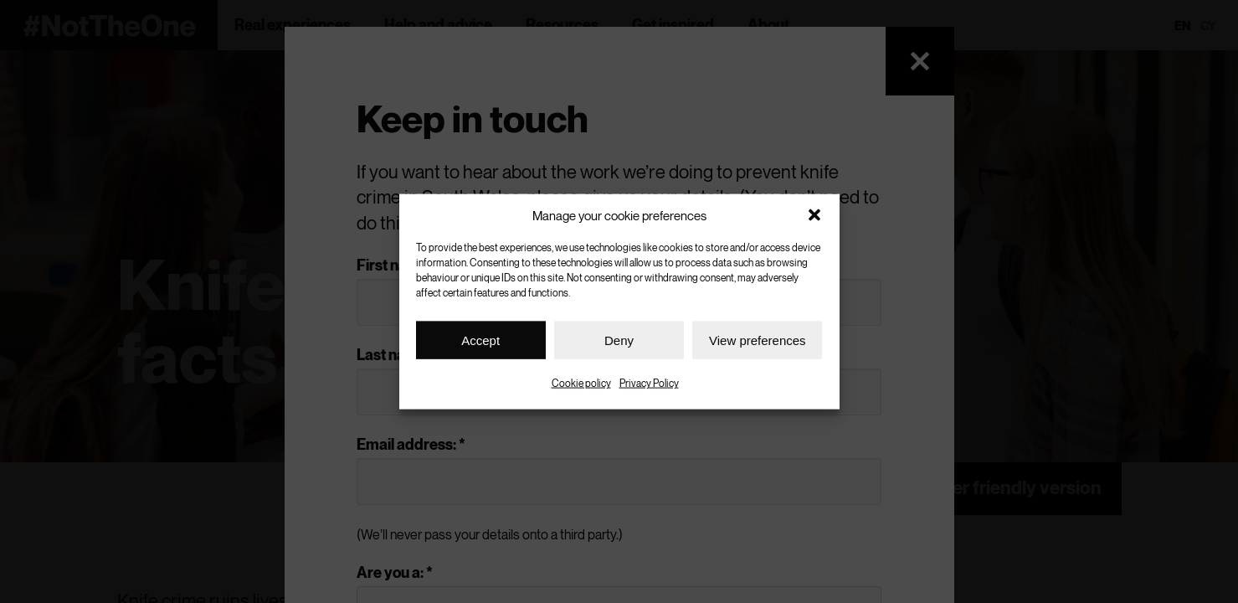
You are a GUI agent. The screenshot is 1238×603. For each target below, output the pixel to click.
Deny (619, 339)
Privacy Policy (649, 383)
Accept (480, 339)
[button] (814, 215)
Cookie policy (581, 383)
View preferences (757, 339)
